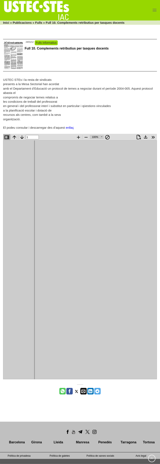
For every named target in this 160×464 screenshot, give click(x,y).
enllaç (70, 127)
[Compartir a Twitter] (76, 391)
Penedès (105, 442)
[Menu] (154, 10)
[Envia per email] (83, 391)
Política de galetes (60, 455)
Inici (6, 22)
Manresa (82, 442)
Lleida (58, 442)
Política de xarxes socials (100, 455)
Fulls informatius (46, 42)
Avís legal (141, 455)
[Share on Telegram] (97, 391)
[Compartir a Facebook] (69, 391)
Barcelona (17, 442)
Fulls (38, 22)
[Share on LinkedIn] (90, 391)
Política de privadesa (19, 455)
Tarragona (128, 442)
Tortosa (149, 442)
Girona (36, 442)
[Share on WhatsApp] (62, 391)
